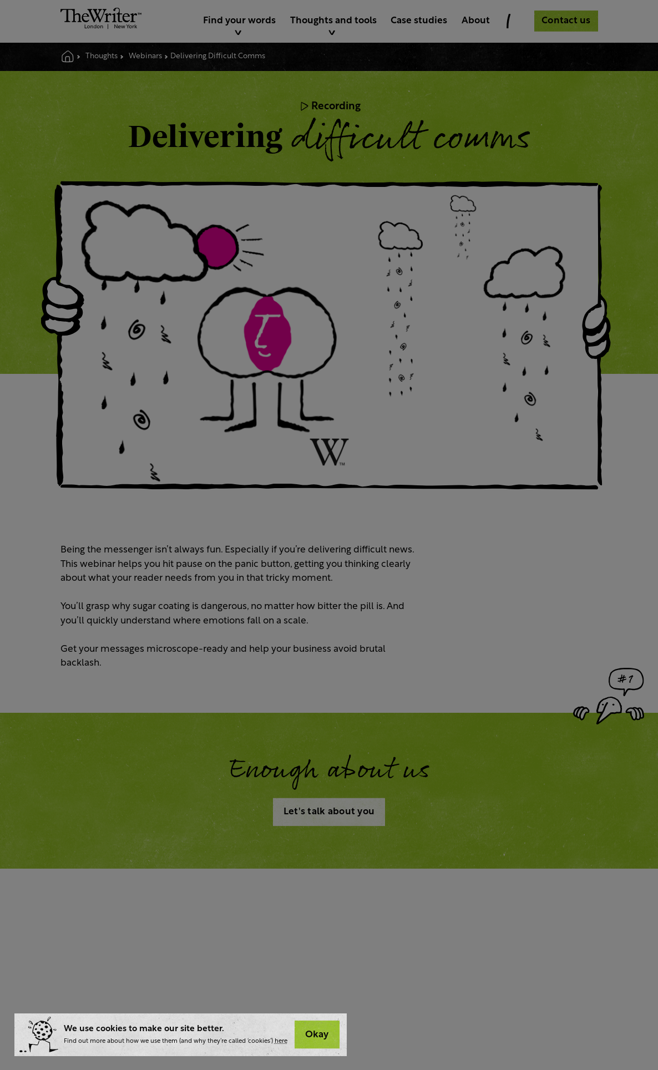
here (281, 1041)
